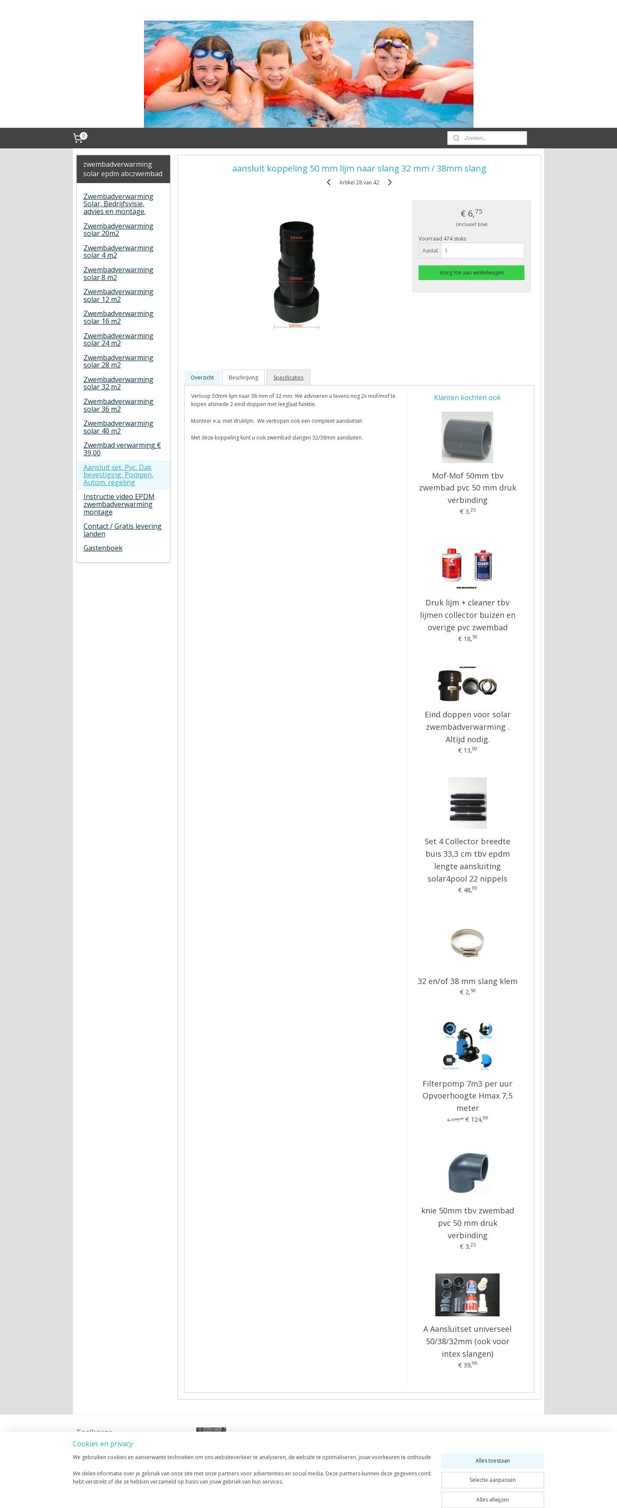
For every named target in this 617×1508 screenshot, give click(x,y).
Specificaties (288, 377)
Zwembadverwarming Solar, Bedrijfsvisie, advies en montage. (118, 204)
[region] (252, 1479)
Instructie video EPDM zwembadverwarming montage (119, 504)
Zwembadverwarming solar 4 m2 (118, 251)
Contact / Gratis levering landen (123, 530)
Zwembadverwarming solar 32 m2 (118, 383)
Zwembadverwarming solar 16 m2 (118, 317)
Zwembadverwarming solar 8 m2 (118, 273)
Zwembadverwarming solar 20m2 (118, 229)
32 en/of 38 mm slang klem (467, 981)
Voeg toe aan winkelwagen (472, 272)
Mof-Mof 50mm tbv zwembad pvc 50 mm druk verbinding (467, 488)
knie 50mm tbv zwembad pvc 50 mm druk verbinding (467, 1222)
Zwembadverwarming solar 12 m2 (118, 295)
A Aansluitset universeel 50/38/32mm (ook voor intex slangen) (467, 1341)
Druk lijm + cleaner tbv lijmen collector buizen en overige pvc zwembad (467, 614)
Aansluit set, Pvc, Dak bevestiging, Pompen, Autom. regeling (118, 475)
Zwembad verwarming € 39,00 (122, 449)
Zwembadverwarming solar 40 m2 (118, 427)
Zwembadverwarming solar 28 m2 (118, 361)
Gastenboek (103, 548)
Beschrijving (243, 377)
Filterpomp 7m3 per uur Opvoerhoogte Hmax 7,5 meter (467, 1096)
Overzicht (202, 377)
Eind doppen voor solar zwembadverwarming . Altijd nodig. (467, 726)
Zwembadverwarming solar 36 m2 (118, 405)
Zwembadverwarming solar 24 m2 (118, 339)
